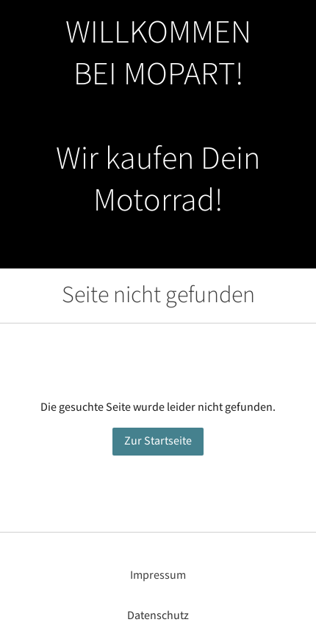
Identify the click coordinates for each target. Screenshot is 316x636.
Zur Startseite (158, 441)
